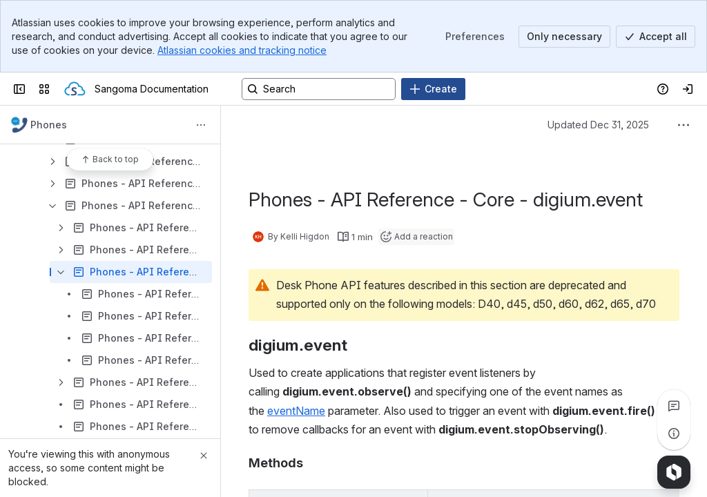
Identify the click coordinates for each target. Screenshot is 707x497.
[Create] (433, 89)
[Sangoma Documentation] (75, 89)
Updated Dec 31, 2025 (598, 124)
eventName (296, 411)
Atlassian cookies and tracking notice (242, 50)
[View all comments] (674, 406)
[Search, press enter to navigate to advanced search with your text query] (319, 89)
